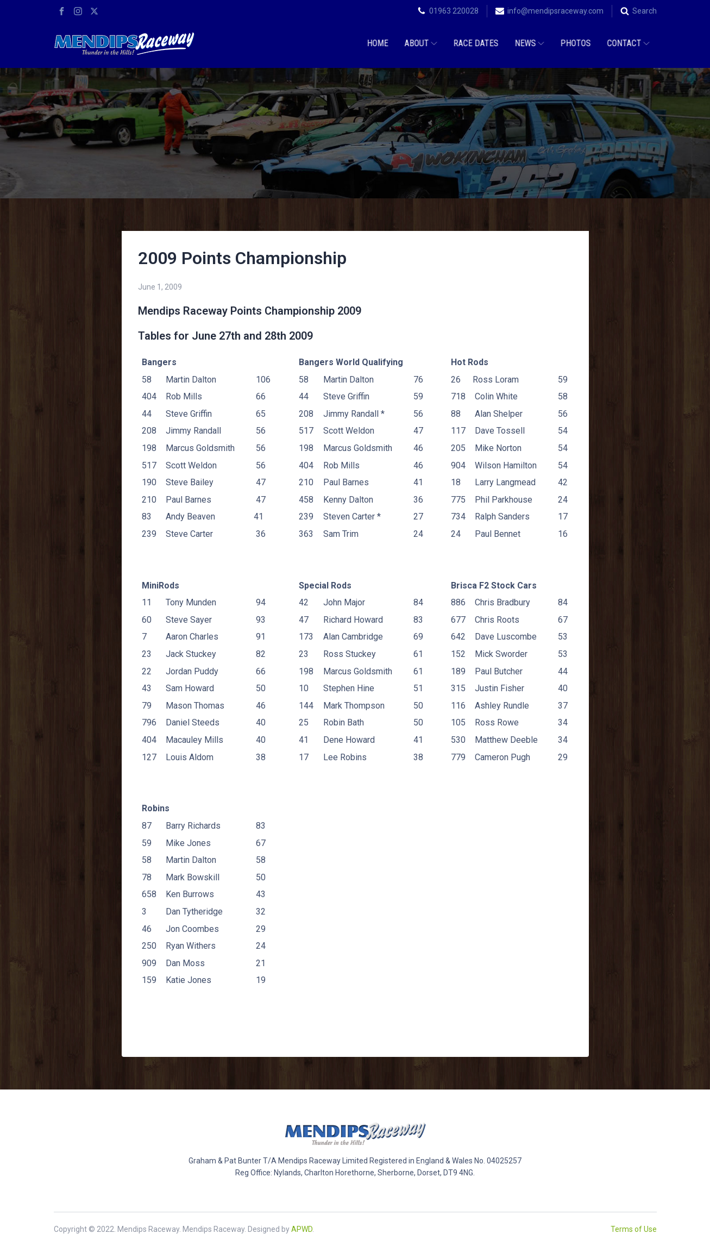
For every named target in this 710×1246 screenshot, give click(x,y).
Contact (627, 43)
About (419, 43)
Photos (574, 43)
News (528, 43)
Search (644, 11)
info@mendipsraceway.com (555, 11)
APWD (301, 1229)
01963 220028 (454, 11)
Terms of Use (634, 1229)
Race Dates (474, 43)
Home (376, 43)
